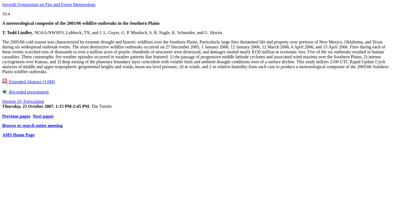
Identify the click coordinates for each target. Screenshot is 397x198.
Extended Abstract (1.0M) (28, 81)
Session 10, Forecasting (23, 101)
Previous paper (16, 116)
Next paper (43, 116)
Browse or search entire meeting (32, 125)
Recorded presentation (25, 92)
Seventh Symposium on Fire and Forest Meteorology (49, 4)
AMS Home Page (18, 135)
